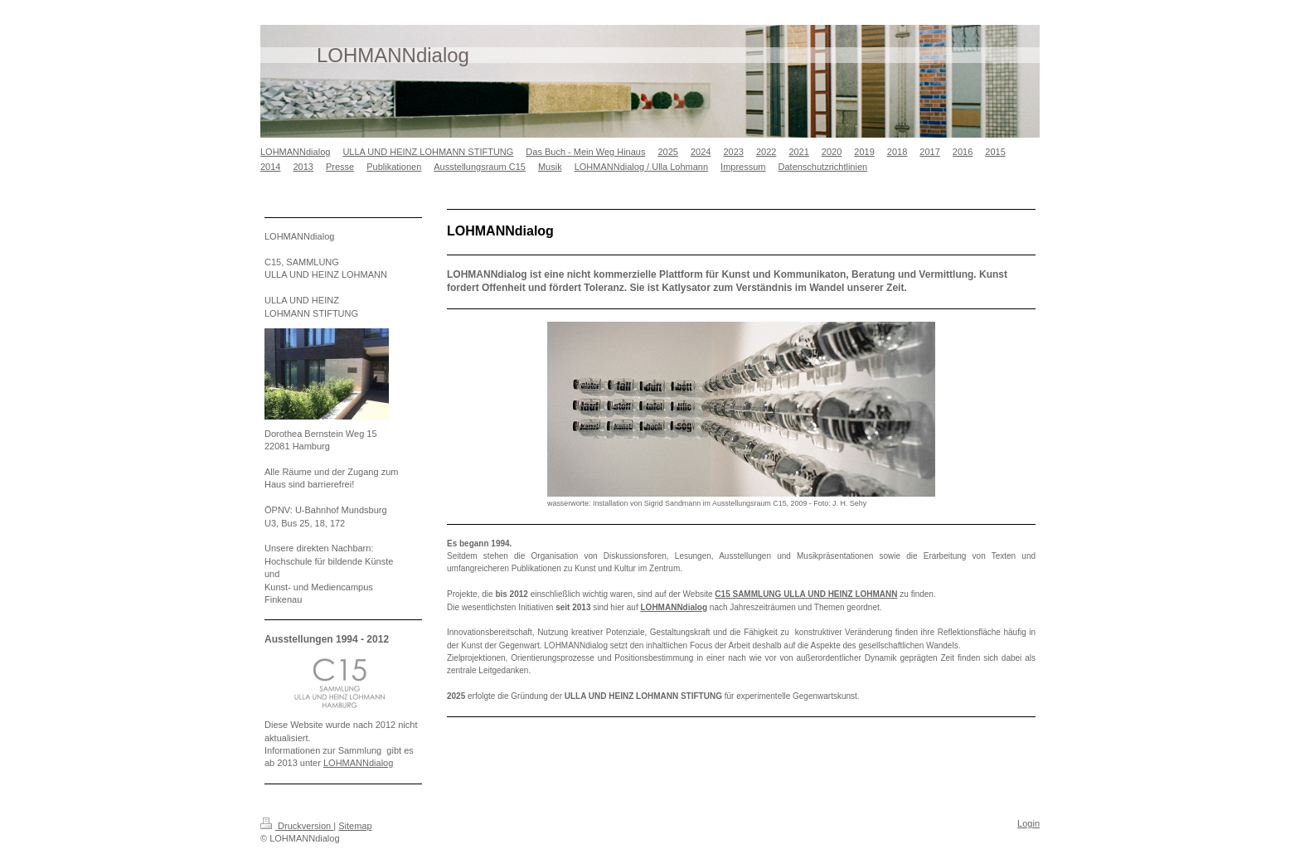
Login (1028, 823)
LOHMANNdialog (674, 607)
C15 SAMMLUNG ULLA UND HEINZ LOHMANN (806, 594)
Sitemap (354, 826)
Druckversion (296, 826)
